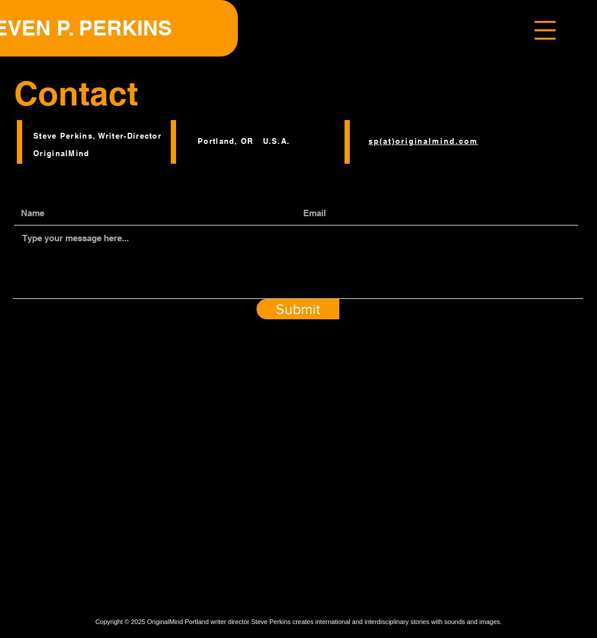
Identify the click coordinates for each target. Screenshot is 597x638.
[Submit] (298, 309)
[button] (545, 30)
